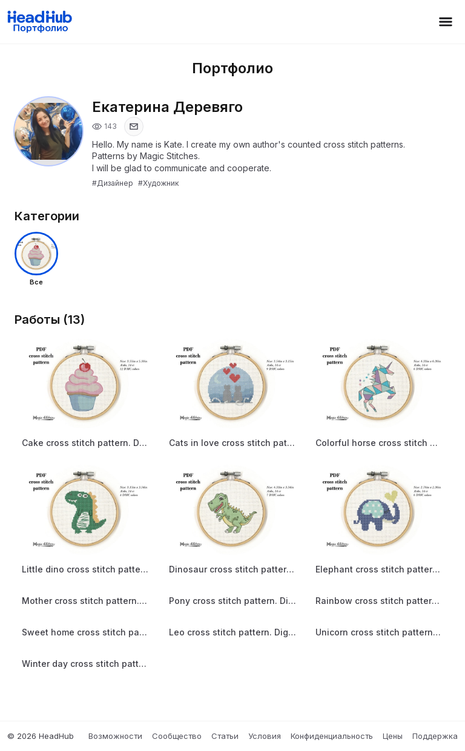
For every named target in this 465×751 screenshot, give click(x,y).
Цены (393, 736)
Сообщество (177, 736)
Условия (264, 736)
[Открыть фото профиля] (48, 131)
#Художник (158, 183)
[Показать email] (133, 126)
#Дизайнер (112, 183)
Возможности (115, 736)
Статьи (225, 736)
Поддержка (435, 736)
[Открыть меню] (445, 21)
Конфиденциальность (332, 736)
